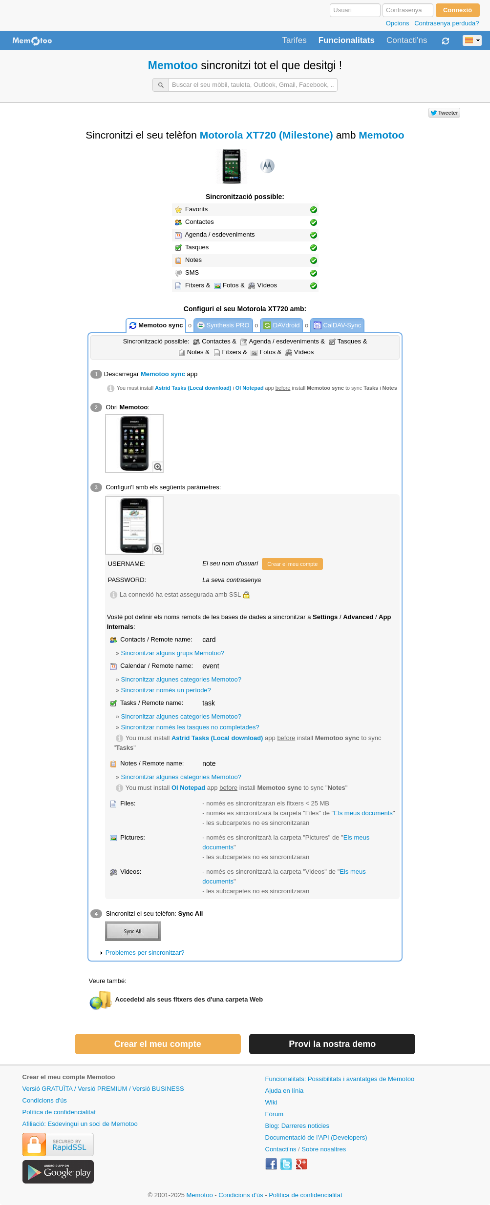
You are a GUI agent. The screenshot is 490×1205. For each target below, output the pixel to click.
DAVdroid (281, 325)
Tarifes (294, 40)
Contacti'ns (406, 40)
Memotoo (173, 65)
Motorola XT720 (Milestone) (266, 135)
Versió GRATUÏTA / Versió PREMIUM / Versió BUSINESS (103, 1088)
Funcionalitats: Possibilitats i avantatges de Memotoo (340, 1079)
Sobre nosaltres (323, 1149)
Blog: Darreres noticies (297, 1125)
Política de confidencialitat (59, 1112)
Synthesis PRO (223, 325)
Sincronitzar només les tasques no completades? (190, 727)
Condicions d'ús (44, 1100)
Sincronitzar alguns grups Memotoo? (173, 653)
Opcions (397, 23)
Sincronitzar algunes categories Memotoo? (181, 679)
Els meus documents (363, 813)
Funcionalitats (347, 40)
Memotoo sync (156, 325)
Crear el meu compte (292, 564)
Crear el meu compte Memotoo (68, 1077)
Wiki (271, 1102)
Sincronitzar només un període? (166, 690)
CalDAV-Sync (337, 325)
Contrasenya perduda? (446, 23)
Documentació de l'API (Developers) (316, 1137)
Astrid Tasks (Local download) (193, 388)
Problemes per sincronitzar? (145, 952)
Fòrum (274, 1114)
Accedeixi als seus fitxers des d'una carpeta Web (189, 999)
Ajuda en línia (284, 1090)
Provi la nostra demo (332, 1044)
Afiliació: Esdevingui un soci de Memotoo (80, 1123)
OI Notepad (249, 388)
